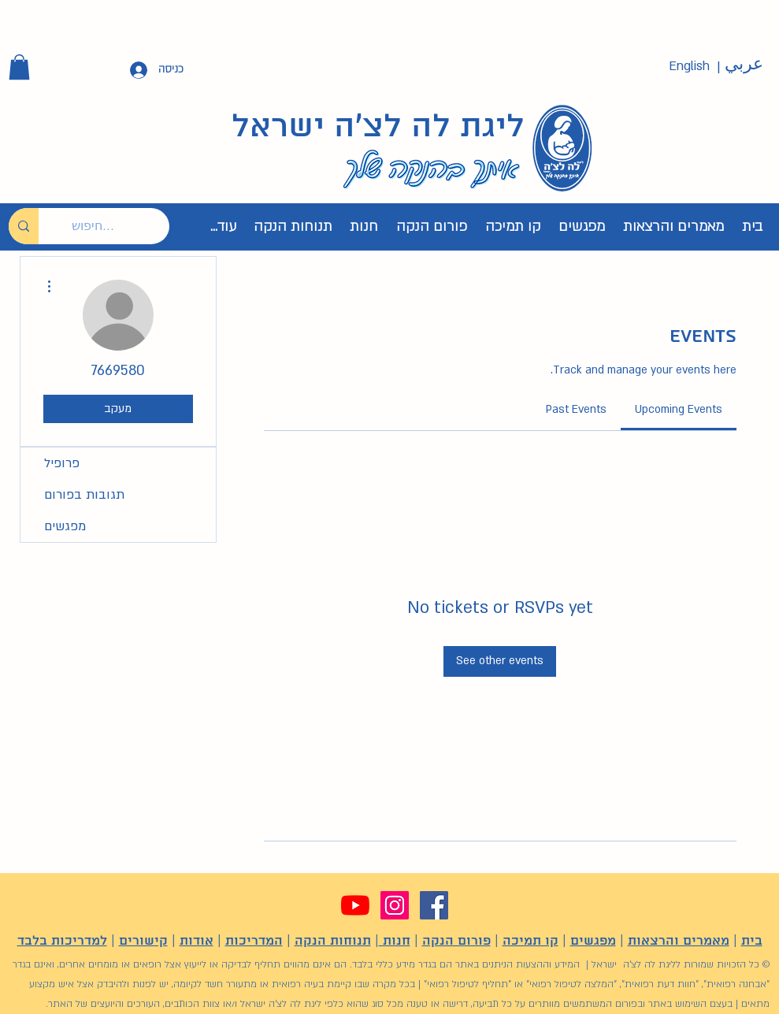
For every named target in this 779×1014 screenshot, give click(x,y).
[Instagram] (394, 905)
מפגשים (65, 526)
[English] (689, 66)
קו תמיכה (530, 941)
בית (751, 941)
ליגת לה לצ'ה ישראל (378, 127)
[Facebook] (434, 905)
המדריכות (254, 941)
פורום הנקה (456, 941)
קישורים (143, 941)
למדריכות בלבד (62, 941)
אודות (196, 941)
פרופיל (62, 463)
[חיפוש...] (116, 226)
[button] (19, 67)
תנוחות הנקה (333, 941)
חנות (394, 941)
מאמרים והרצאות (678, 941)
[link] (678, 409)
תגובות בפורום (84, 494)
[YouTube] (355, 905)
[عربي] (744, 64)
